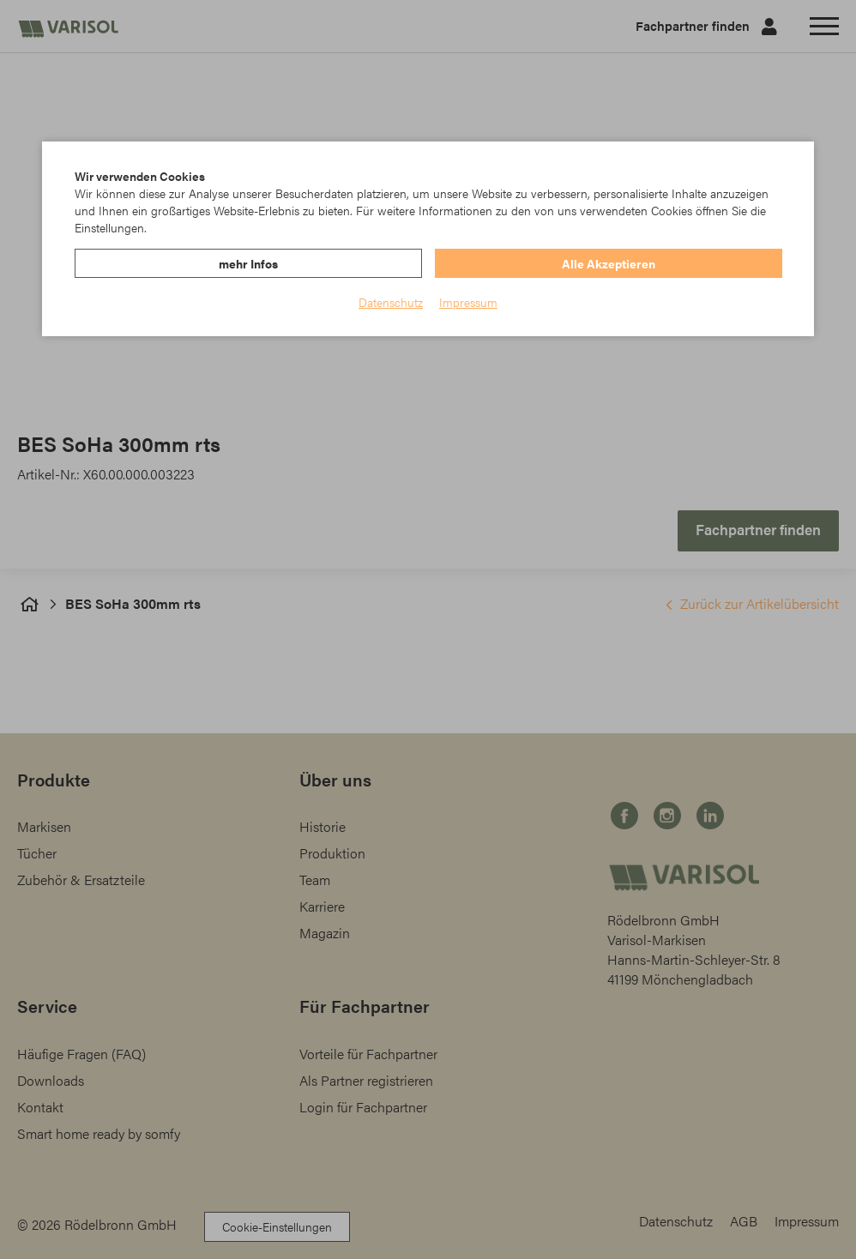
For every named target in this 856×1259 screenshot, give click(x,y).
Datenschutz (391, 301)
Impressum (468, 301)
